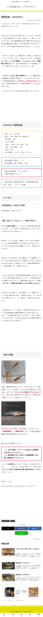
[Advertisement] (21, 105)
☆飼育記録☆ (5, 521)
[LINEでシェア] (21, 533)
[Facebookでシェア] (21, 528)
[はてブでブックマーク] (34, 528)
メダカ (12, 521)
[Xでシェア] (8, 528)
